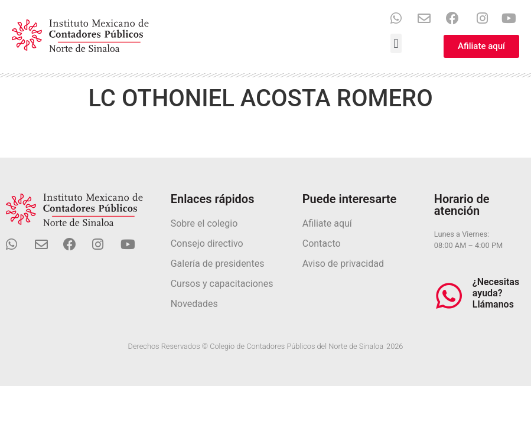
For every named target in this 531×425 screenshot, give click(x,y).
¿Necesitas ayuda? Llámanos (496, 293)
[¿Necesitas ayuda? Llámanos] (449, 295)
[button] (396, 43)
